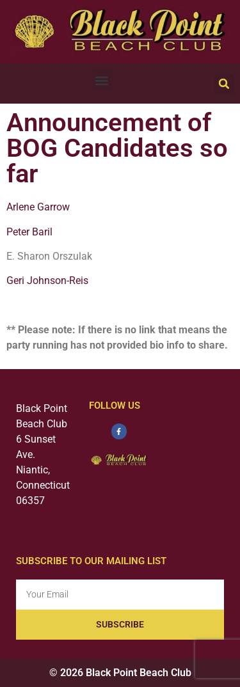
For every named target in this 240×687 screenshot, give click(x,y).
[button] (102, 80)
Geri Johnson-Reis (47, 280)
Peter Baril (29, 232)
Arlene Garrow (38, 207)
